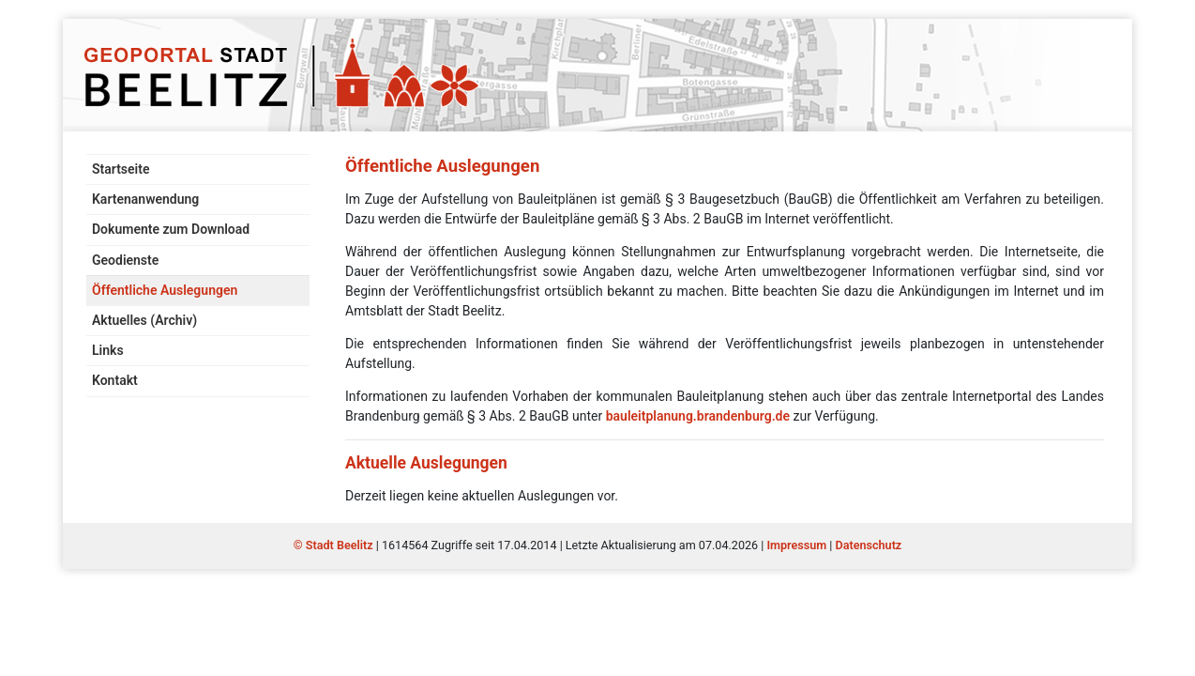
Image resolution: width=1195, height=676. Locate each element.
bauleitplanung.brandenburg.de (698, 415)
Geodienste (125, 260)
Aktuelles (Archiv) (144, 320)
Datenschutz (869, 545)
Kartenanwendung (145, 199)
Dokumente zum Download (171, 229)
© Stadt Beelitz (335, 545)
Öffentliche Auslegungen (164, 290)
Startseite (120, 169)
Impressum (796, 545)
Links (108, 350)
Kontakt (115, 380)
